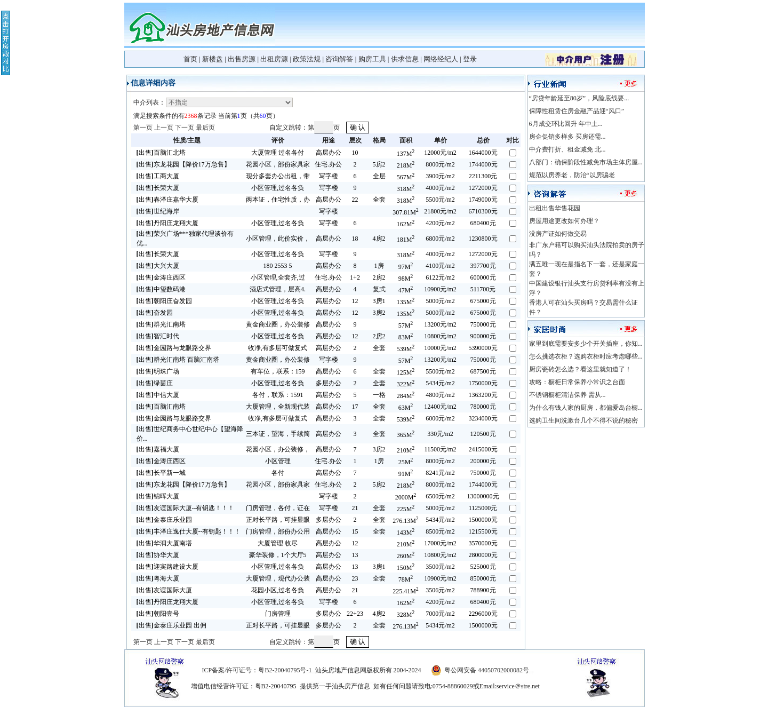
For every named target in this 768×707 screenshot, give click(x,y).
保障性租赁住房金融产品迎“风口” (577, 111)
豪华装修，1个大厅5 (278, 555)
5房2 (379, 164)
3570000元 (483, 543)
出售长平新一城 (161, 472)
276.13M (406, 521)
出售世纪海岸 (158, 211)
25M (405, 462)
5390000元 (483, 348)
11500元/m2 (440, 449)
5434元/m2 (440, 383)
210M (406, 450)
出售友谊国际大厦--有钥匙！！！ (186, 508)
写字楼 (328, 176)
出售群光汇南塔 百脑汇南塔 (178, 359)
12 (355, 301)
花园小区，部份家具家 (278, 164)
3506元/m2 (440, 590)
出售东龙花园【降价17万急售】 (183, 164)
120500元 (483, 434)
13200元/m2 (440, 324)
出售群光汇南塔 (161, 324)
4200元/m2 (440, 223)
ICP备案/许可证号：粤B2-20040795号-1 (256, 670)
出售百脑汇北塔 (161, 152)
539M (406, 349)
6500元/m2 (440, 496)
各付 (277, 472)
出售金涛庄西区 (161, 277)
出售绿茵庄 (155, 383)
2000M (406, 497)
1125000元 (483, 508)
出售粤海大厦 (158, 578)
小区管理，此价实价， (278, 238)
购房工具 (372, 59)
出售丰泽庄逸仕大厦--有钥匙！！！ (189, 531)
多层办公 (328, 383)
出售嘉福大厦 (158, 449)
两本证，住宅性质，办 (278, 199)
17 (355, 406)
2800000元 (483, 555)
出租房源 (274, 59)
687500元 (483, 371)
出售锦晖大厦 (158, 496)
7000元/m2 (440, 613)
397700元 (483, 265)
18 (355, 238)
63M (405, 407)
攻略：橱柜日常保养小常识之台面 (577, 382)
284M (406, 396)
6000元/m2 (440, 418)
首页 (190, 59)
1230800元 (483, 238)
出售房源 (241, 59)
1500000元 (483, 519)
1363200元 (483, 395)
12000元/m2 (440, 152)
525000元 (483, 566)
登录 (470, 59)
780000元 (483, 406)
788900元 (483, 590)
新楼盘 (212, 59)
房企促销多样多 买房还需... (567, 136)
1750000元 (483, 383)
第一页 (143, 127)
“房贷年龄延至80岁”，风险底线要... (579, 98)
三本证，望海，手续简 (278, 434)
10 (355, 152)
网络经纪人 (440, 59)
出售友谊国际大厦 (164, 590)
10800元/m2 (440, 336)
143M (406, 532)
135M (406, 302)
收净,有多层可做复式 (277, 348)
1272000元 (483, 188)
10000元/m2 (440, 348)
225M (406, 509)
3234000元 (483, 418)
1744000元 (483, 164)
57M (405, 325)
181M (406, 239)
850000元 (483, 578)
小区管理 (278, 461)
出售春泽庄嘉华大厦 (167, 199)
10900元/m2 (440, 289)
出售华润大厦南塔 (164, 543)
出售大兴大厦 (158, 265)
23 (355, 578)
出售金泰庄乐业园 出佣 (171, 625)
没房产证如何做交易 (558, 233)
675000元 (483, 301)
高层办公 (328, 152)
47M (405, 290)
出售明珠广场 (158, 371)
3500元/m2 (440, 566)
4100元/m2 (440, 265)
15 (355, 531)
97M (405, 267)
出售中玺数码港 (161, 289)
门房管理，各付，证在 (278, 508)
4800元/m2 (440, 395)
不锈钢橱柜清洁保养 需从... (567, 395)
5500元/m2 (440, 199)
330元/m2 (440, 434)
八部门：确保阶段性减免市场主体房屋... (586, 162)
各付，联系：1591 (277, 395)
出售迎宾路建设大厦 (167, 566)
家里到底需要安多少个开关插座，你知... (586, 343)
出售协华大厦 (158, 555)
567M (406, 177)
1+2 (355, 277)
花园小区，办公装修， (278, 449)
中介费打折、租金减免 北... (567, 149)
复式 (379, 289)
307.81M (406, 212)
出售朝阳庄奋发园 (164, 301)
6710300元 (483, 211)
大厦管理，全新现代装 (278, 406)
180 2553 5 (277, 265)
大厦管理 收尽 (278, 543)
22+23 (355, 613)
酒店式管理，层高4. (278, 289)
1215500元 (483, 531)
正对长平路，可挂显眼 (278, 519)
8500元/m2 (440, 531)
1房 (379, 265)
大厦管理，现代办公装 (278, 578)
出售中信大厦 (158, 395)
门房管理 (278, 613)
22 (355, 199)
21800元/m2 (440, 211)
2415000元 (483, 449)
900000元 (483, 336)
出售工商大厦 (158, 176)
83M (405, 337)
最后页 (205, 127)
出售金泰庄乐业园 (164, 519)
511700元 (483, 289)
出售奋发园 (155, 312)
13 (355, 555)
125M (406, 372)
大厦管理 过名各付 (277, 152)
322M (406, 384)
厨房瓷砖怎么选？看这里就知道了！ (580, 369)
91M (405, 474)
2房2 (379, 277)
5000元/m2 (440, 301)
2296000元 (483, 613)
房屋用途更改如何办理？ (564, 221)
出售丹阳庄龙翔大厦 (167, 223)
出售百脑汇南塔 (161, 406)
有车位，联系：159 (278, 371)
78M (405, 579)
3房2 (379, 312)
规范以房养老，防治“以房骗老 (572, 175)
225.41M (406, 591)
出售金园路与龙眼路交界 (174, 348)
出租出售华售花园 (554, 208)
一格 (379, 395)
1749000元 (483, 199)
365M (406, 435)
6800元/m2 (440, 238)
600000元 (483, 277)
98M (405, 278)
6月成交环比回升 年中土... (566, 124)
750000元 (483, 324)
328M (406, 614)
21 (355, 508)
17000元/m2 (440, 543)
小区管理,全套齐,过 (278, 277)
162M (406, 224)
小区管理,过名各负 (277, 188)
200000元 (483, 461)
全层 (379, 176)
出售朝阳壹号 (158, 613)
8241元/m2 (440, 472)
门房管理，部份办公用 (278, 531)
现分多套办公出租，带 (278, 176)
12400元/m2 (440, 406)
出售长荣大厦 (158, 188)
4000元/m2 (440, 188)
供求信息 (405, 59)
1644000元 (483, 152)
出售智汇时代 (158, 336)
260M (406, 556)
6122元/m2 (440, 277)
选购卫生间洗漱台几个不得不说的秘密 (583, 420)
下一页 (184, 127)
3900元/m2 (440, 176)
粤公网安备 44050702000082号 (486, 670)
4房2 (379, 238)
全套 (379, 199)
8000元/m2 (440, 164)
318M (406, 189)
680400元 (483, 223)
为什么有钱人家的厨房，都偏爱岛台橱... (586, 407)
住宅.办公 (328, 164)
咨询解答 (339, 59)
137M (406, 153)
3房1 (379, 301)
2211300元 (483, 176)
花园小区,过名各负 (277, 590)
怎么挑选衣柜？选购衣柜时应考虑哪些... (586, 356)
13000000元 (483, 496)
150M (406, 567)
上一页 (163, 127)
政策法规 (307, 59)
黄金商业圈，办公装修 (278, 324)
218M (406, 165)
